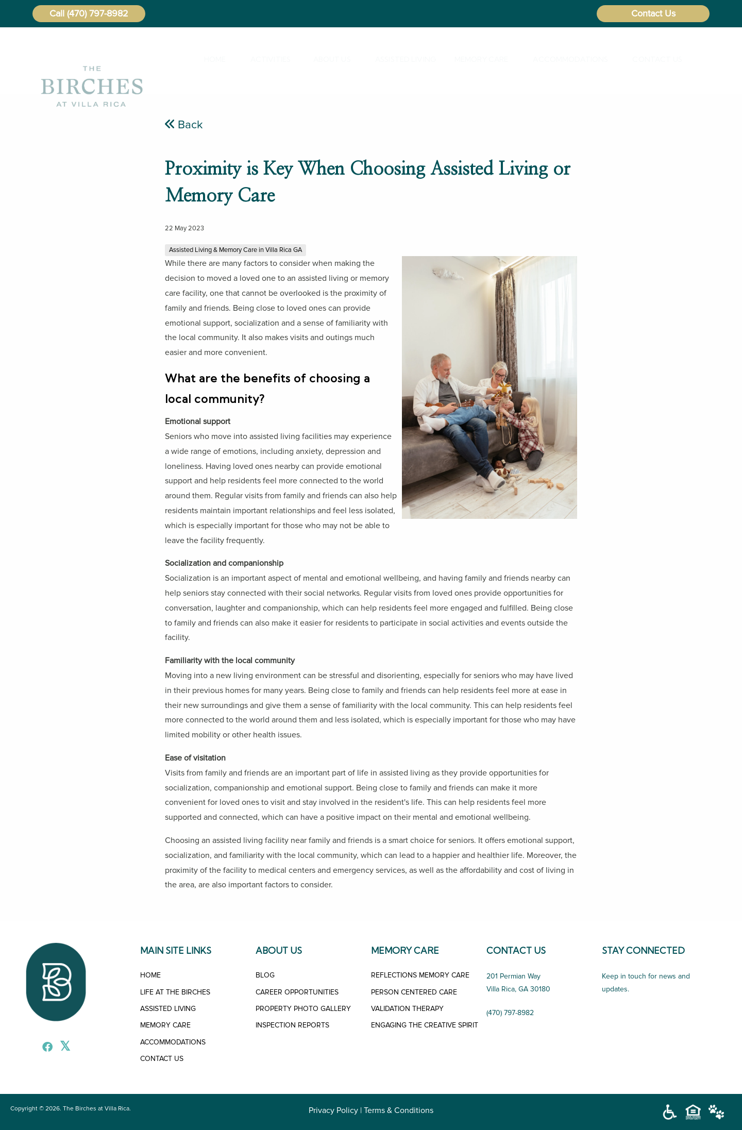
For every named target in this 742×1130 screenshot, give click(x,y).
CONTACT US (161, 1058)
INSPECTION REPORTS (292, 1025)
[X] (62, 1048)
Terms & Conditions (398, 1110)
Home (211, 59)
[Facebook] (45, 1048)
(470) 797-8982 (97, 13)
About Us (326, 59)
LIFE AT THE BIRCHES (175, 992)
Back (184, 124)
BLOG (265, 975)
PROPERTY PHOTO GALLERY (303, 1008)
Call (56, 13)
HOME (150, 975)
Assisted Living (398, 59)
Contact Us (653, 13)
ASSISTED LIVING (168, 1008)
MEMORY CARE (165, 1025)
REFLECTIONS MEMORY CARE (420, 975)
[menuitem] (213, 59)
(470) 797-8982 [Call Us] (510, 1012)
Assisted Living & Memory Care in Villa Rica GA (235, 250)
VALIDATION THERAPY (407, 1008)
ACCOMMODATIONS (173, 1042)
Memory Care (474, 59)
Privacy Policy (333, 1110)
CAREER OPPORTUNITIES (297, 992)
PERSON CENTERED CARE (414, 992)
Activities (264, 59)
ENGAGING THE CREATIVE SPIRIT (424, 1025)
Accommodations (561, 59)
